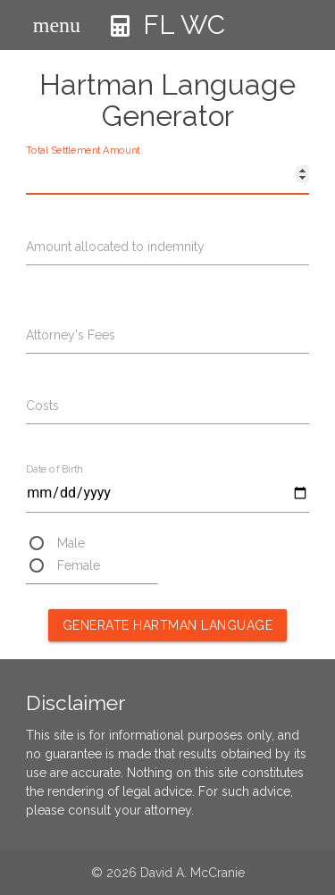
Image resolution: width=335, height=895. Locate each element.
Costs (42, 405)
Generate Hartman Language (168, 625)
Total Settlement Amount (82, 150)
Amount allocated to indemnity (115, 246)
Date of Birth (54, 469)
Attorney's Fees (70, 335)
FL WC (168, 37)
